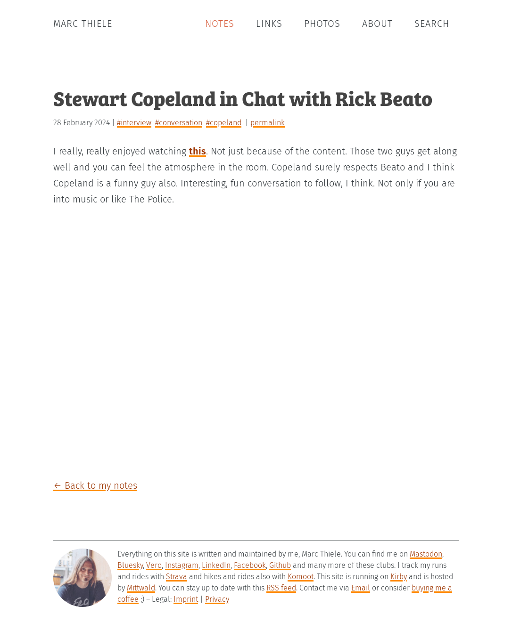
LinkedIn (216, 565)
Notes (219, 23)
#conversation (178, 122)
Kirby (398, 576)
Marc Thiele (82, 23)
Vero (154, 565)
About (377, 23)
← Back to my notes (95, 485)
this (197, 151)
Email (360, 587)
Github (280, 565)
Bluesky (130, 565)
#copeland (223, 122)
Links (269, 23)
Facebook (250, 565)
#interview (134, 122)
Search (431, 23)
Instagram (181, 565)
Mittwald (141, 587)
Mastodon (426, 553)
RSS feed (281, 587)
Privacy (217, 599)
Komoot (301, 576)
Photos (322, 23)
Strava (176, 576)
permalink (267, 122)
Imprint (185, 599)
